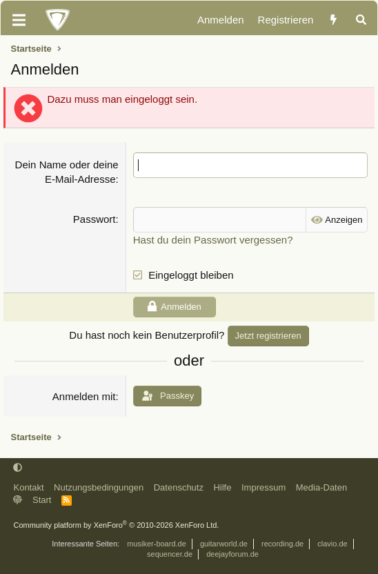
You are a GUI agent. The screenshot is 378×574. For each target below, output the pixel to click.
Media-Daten (321, 487)
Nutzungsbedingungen (98, 487)
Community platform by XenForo (116, 525)
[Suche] (361, 20)
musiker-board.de (156, 544)
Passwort (94, 219)
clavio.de (332, 544)
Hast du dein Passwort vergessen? (213, 240)
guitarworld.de (224, 544)
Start (41, 500)
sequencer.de (169, 554)
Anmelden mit (84, 396)
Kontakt (28, 487)
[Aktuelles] (333, 20)
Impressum (263, 487)
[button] (17, 468)
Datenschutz (178, 487)
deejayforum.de (232, 554)
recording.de (282, 544)
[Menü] (18, 20)
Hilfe (222, 487)
